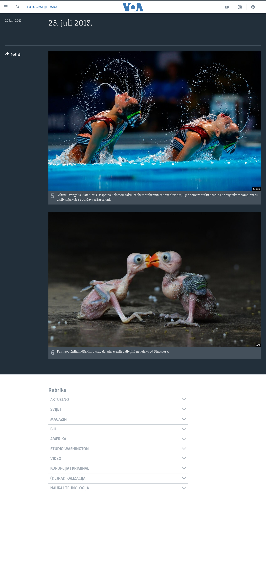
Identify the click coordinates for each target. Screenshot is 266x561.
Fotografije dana (42, 7)
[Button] (13, 55)
